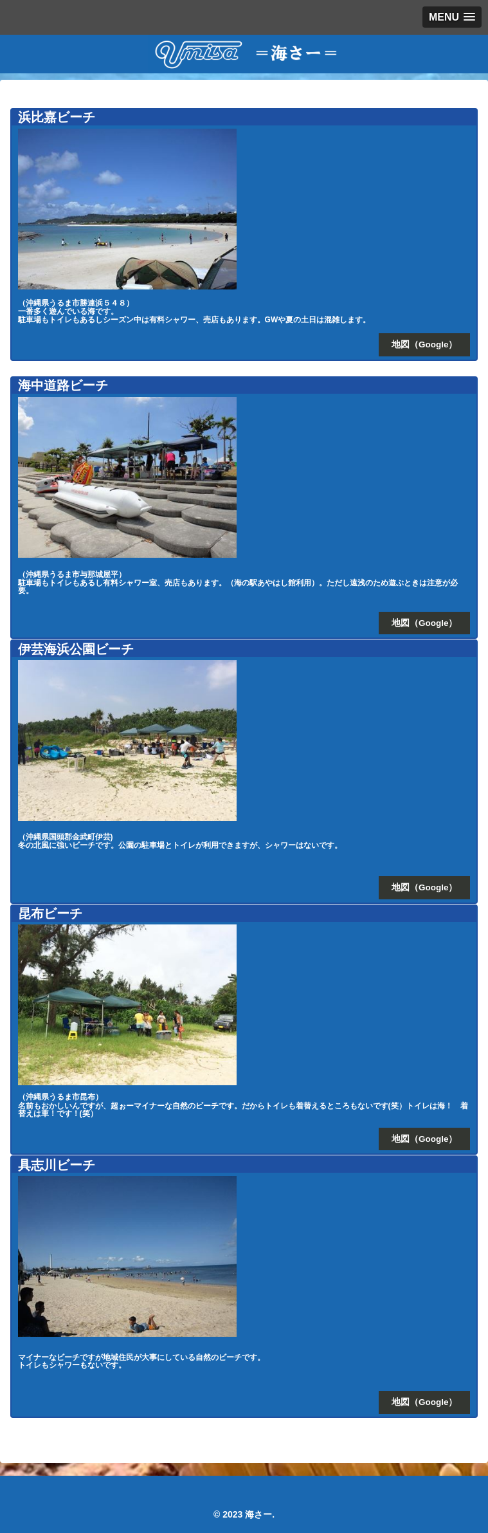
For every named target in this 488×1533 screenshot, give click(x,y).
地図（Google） (425, 344)
